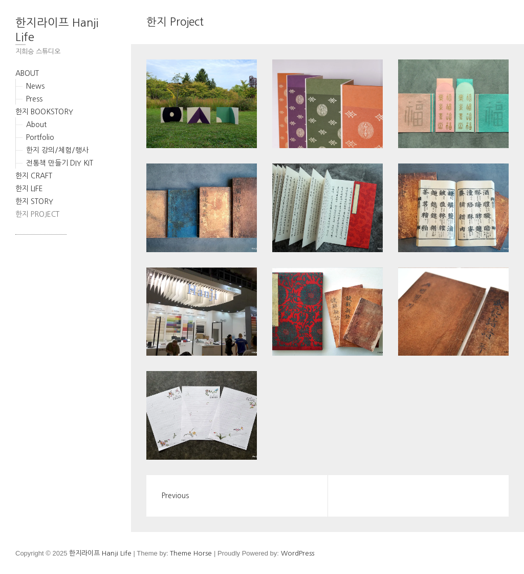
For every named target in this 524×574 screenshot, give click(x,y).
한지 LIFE (29, 188)
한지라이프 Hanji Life (56, 30)
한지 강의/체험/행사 (57, 150)
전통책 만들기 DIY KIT (59, 163)
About (36, 124)
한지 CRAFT (33, 175)
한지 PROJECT (37, 214)
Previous (175, 495)
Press (34, 98)
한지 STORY (34, 201)
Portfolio (40, 137)
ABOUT (27, 73)
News (35, 86)
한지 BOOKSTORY (44, 111)
